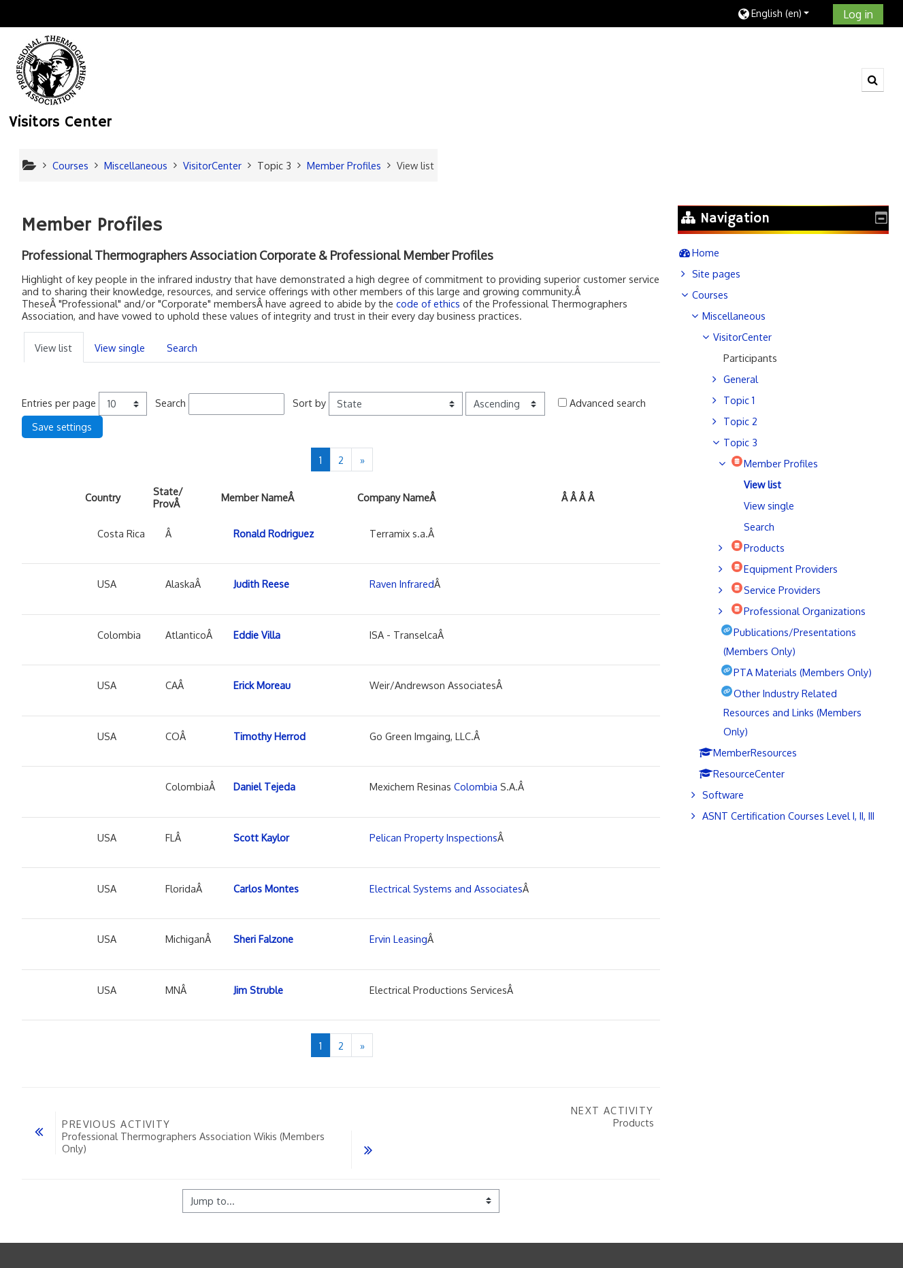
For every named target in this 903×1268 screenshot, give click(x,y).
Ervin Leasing (398, 939)
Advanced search (608, 403)
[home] (51, 69)
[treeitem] (788, 252)
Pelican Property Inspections (433, 837)
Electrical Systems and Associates (446, 888)
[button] (780, 13)
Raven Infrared (402, 584)
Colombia (475, 786)
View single (120, 347)
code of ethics (428, 303)
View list (53, 347)
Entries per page (59, 403)
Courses (720, 294)
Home (715, 252)
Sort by (309, 403)
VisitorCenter (752, 337)
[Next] (362, 459)
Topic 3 (274, 165)
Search (182, 347)
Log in (858, 14)
